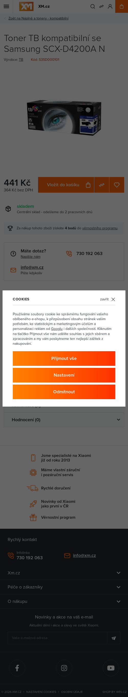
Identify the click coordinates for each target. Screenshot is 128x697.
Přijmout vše (64, 358)
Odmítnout (64, 391)
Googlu (57, 328)
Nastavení (64, 375)
